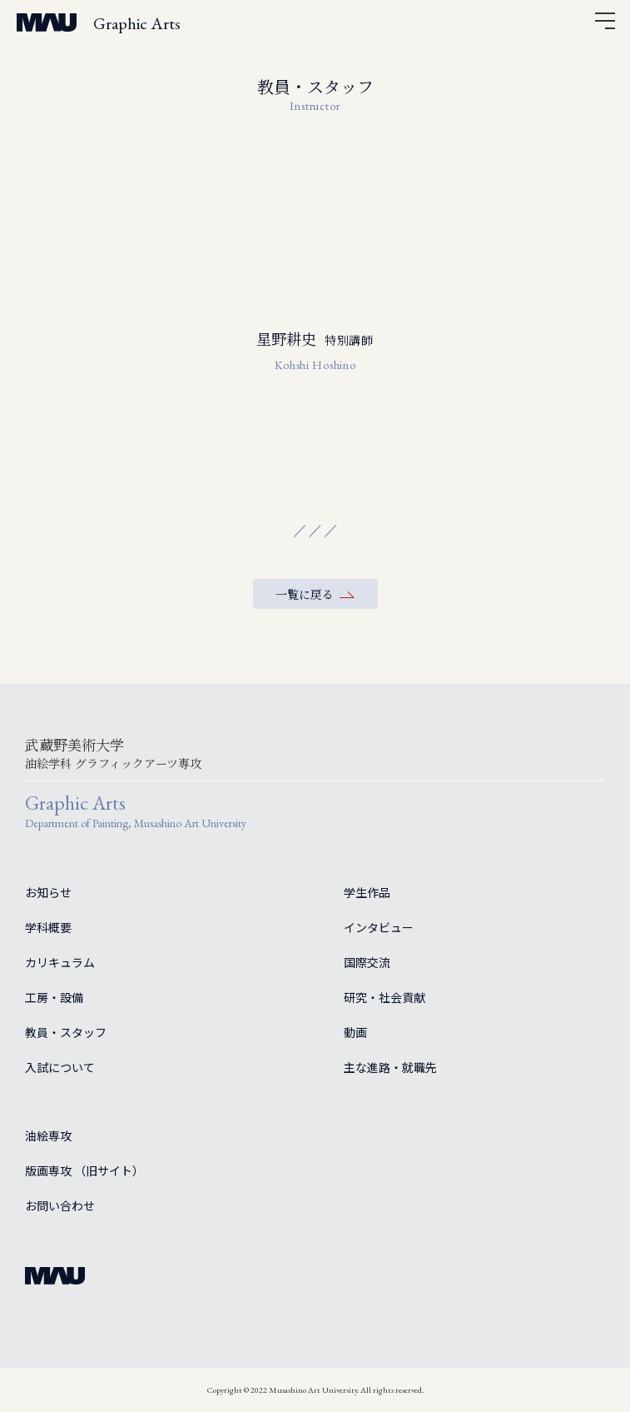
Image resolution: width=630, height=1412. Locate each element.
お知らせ (48, 892)
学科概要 (48, 927)
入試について (60, 1067)
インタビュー (379, 927)
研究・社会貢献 (384, 997)
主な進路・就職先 (390, 1067)
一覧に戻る (304, 594)
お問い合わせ (60, 1205)
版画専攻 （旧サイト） (84, 1170)
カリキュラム (60, 962)
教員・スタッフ (66, 1032)
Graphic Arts (137, 23)
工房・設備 (54, 997)
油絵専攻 (48, 1135)
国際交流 (367, 962)
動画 (355, 1032)
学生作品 (367, 892)
